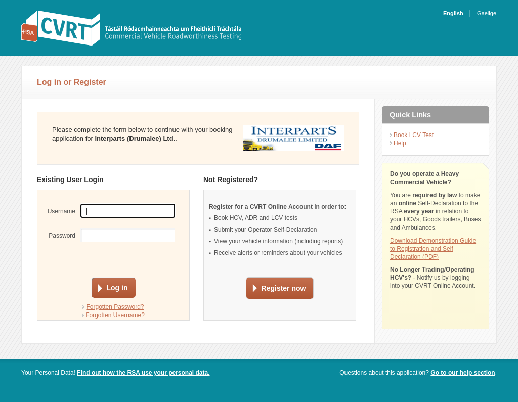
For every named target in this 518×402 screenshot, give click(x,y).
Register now (284, 288)
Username (61, 211)
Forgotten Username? (115, 315)
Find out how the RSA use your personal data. (143, 372)
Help (400, 143)
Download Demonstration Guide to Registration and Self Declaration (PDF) (433, 248)
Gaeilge (486, 13)
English (453, 13)
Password (62, 235)
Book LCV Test (414, 135)
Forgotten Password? (115, 306)
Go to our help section (462, 372)
